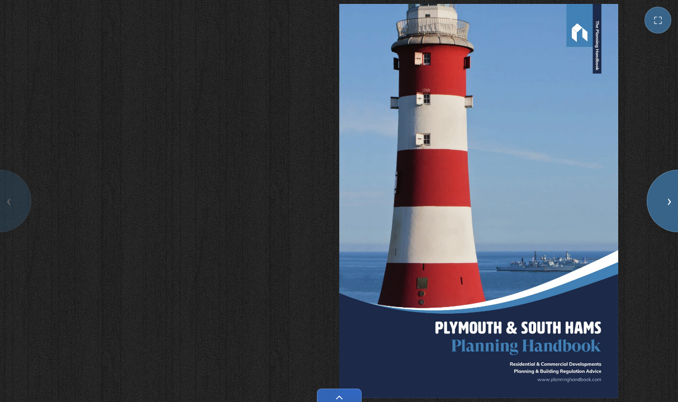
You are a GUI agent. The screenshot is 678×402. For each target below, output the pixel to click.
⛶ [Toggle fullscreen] (657, 20)
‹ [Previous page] (8, 201)
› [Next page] (669, 201)
